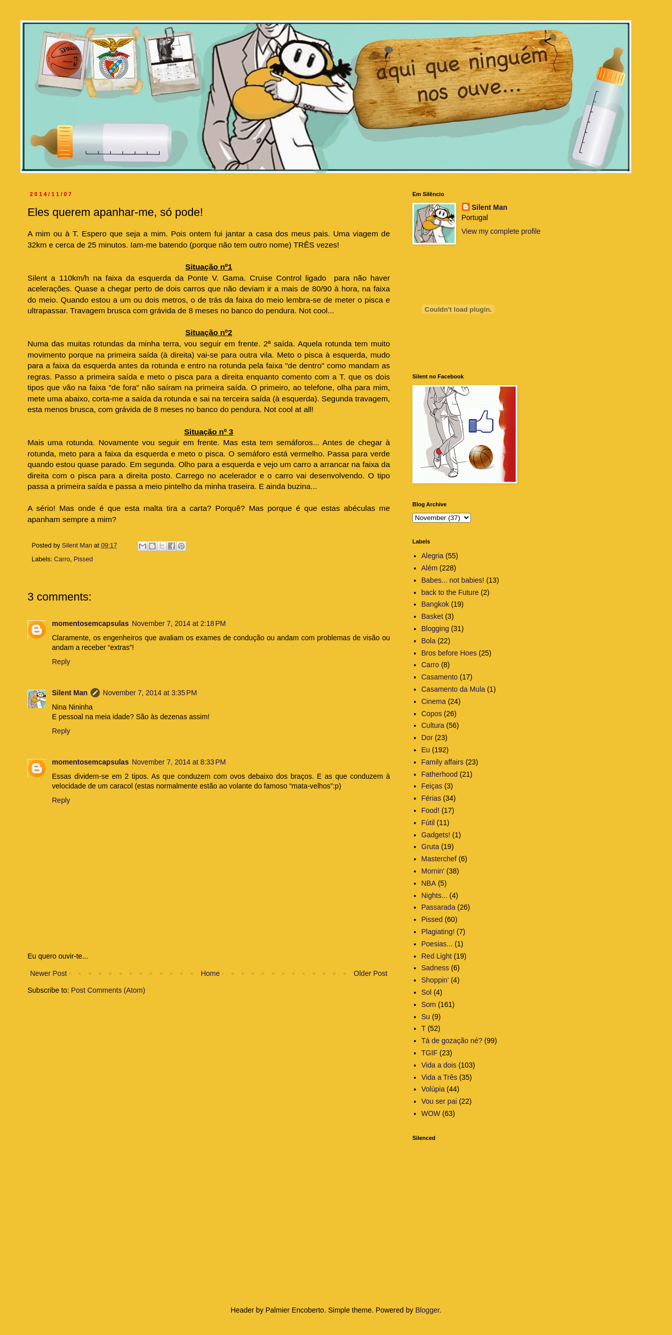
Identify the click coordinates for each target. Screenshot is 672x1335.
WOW (431, 1113)
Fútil (428, 823)
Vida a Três (440, 1077)
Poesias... (437, 944)
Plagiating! (438, 932)
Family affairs (443, 762)
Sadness (435, 968)
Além (430, 568)
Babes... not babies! (453, 580)
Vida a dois (439, 1065)
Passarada (439, 907)
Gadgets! (436, 835)
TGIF (430, 1053)
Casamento (440, 677)
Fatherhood (440, 774)
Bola (429, 641)
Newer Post (48, 973)
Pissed (83, 559)
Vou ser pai (439, 1101)
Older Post (370, 973)
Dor (427, 737)
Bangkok (435, 604)
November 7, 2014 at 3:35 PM (150, 693)
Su (426, 1017)
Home (210, 973)
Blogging (436, 628)
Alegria (433, 556)
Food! (431, 810)
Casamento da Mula (453, 689)
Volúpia (433, 1089)
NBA (429, 883)
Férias (431, 798)
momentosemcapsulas (90, 623)
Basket (432, 616)
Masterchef (439, 859)
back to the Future (450, 592)
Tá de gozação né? (452, 1041)
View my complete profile (501, 231)
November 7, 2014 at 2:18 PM (179, 623)
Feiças (432, 786)
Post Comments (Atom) (108, 990)
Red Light (437, 956)
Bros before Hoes (449, 653)
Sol (427, 992)
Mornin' (433, 871)
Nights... (434, 895)
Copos (432, 714)
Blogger (427, 1310)
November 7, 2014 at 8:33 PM (179, 762)
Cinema (434, 701)
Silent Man (70, 693)
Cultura (433, 725)
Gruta (430, 846)
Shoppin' (435, 980)
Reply (61, 662)
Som (429, 1004)
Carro (62, 559)
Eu (426, 750)
